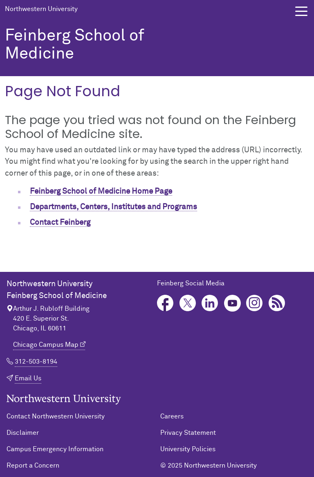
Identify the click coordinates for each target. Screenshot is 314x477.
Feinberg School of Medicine (74, 45)
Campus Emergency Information (55, 449)
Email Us (28, 378)
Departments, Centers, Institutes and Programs (113, 207)
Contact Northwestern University (56, 416)
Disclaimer (23, 433)
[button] (301, 11)
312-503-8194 (36, 361)
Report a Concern (33, 465)
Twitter (187, 303)
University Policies (187, 449)
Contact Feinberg (60, 222)
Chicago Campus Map (45, 344)
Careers (172, 416)
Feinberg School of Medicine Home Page (101, 191)
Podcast (277, 303)
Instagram (254, 303)
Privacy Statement (188, 433)
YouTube (232, 303)
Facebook (165, 303)
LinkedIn (210, 303)
